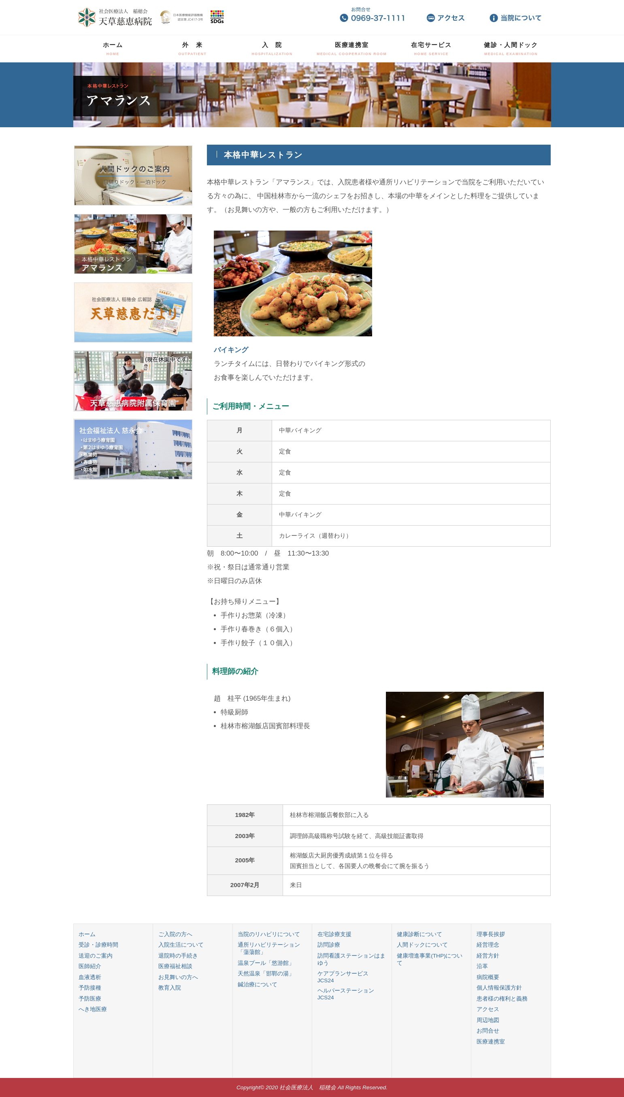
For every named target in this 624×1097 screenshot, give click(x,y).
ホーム (113, 48)
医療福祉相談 (175, 966)
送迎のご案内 (96, 956)
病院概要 (488, 977)
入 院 (272, 48)
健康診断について (419, 934)
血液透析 (90, 977)
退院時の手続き (178, 956)
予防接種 (90, 988)
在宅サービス (431, 48)
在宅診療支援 (334, 934)
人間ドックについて (422, 945)
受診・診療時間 (98, 945)
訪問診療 (328, 945)
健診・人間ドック (511, 48)
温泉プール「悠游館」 (266, 963)
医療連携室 (352, 48)
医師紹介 (90, 966)
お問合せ (488, 1031)
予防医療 (90, 999)
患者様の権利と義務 (502, 999)
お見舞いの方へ (178, 977)
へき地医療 (93, 1009)
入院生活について (181, 945)
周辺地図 (488, 1020)
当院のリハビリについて (269, 934)
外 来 (192, 48)
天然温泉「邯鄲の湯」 (266, 974)
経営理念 (488, 945)
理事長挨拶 (491, 934)
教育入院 (169, 988)
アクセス (488, 1009)
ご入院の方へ (175, 934)
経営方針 (488, 956)
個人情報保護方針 (499, 988)
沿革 (482, 966)
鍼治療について (257, 985)
